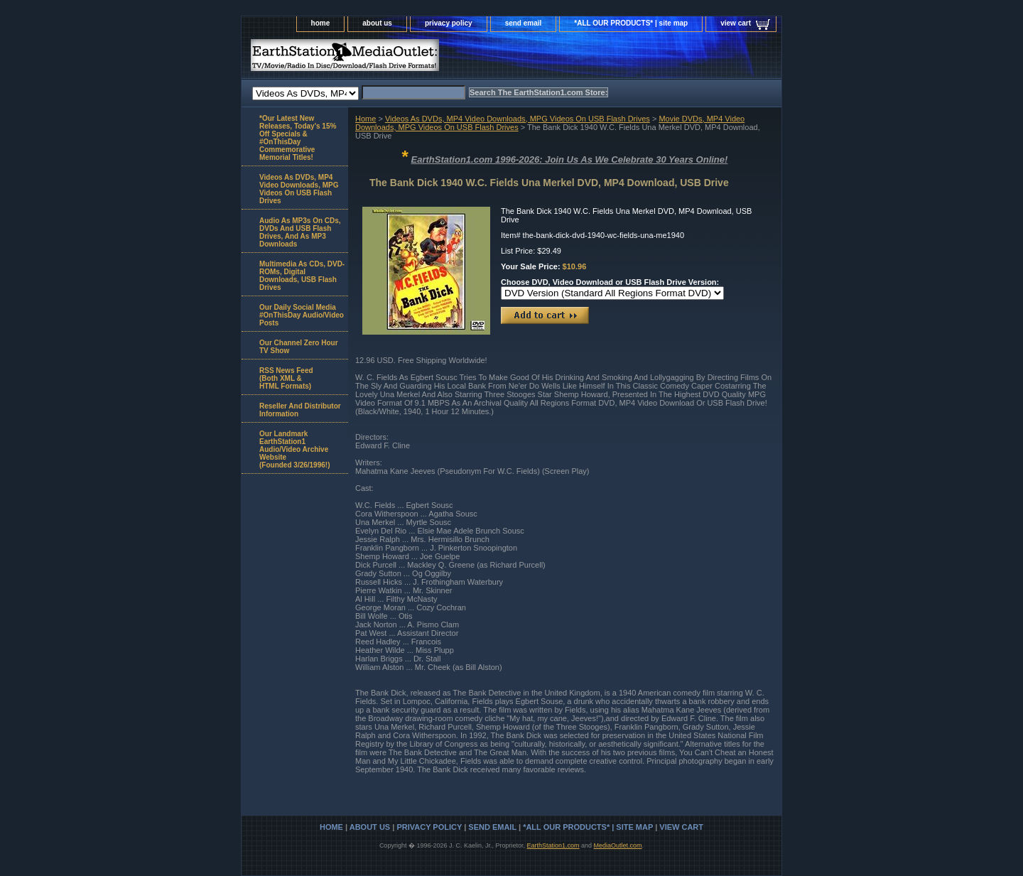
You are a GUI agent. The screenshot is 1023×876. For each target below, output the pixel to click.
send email (523, 23)
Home (365, 118)
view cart (735, 23)
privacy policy (448, 23)
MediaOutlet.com (618, 845)
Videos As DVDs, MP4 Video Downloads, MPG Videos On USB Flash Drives (517, 118)
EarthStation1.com (552, 845)
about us (377, 23)
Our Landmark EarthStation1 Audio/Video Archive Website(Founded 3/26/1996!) (294, 449)
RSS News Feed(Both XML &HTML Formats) (286, 378)
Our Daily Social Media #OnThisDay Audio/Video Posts (301, 315)
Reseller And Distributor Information (300, 410)
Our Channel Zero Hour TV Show (298, 347)
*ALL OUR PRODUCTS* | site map (631, 23)
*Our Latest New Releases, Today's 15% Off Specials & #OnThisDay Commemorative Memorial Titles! (297, 137)
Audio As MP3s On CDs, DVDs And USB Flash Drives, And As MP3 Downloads (300, 232)
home (320, 23)
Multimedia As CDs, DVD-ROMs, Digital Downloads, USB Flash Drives (302, 275)
